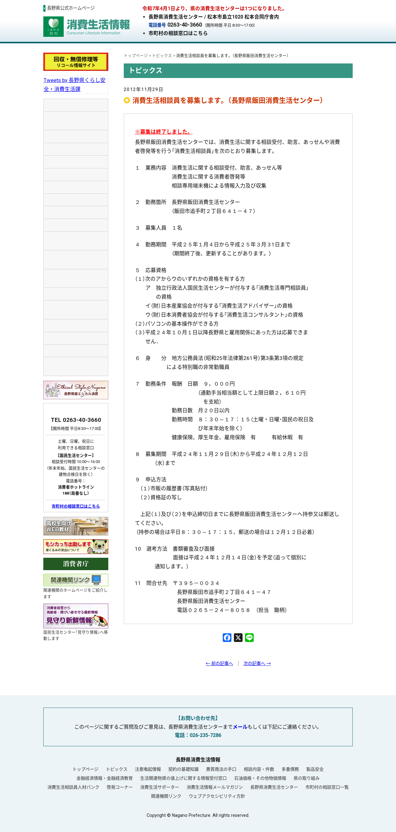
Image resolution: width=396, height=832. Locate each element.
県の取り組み (307, 778)
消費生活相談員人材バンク (73, 787)
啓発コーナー (120, 787)
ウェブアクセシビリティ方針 (217, 796)
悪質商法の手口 (221, 769)
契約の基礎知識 (183, 769)
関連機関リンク (166, 796)
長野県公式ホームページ (71, 8)
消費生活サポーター (159, 787)
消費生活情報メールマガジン (215, 787)
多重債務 (290, 769)
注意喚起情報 (148, 769)
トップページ (85, 769)
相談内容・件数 (259, 769)
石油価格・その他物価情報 (260, 778)
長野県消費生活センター (274, 787)
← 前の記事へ (219, 663)
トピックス (116, 769)
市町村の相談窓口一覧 (327, 787)
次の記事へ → (257, 663)
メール (240, 727)
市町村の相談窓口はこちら (178, 33)
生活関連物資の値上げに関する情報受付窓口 (183, 778)
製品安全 (315, 769)
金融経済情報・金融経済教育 (104, 778)
